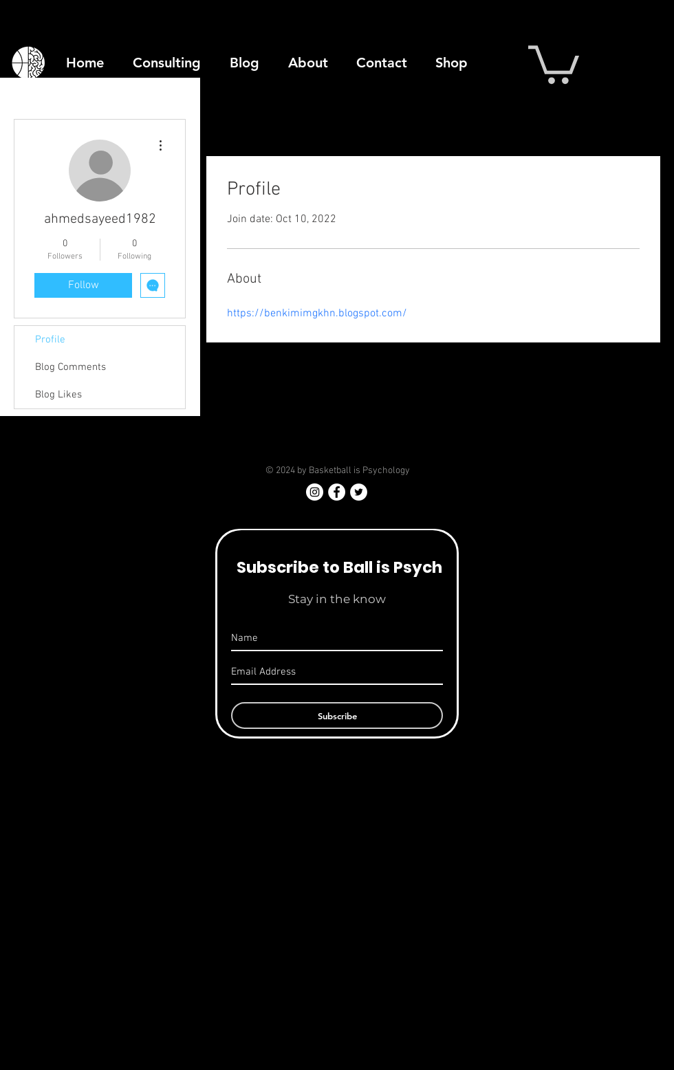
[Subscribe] (337, 715)
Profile (50, 340)
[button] (553, 62)
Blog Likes (58, 395)
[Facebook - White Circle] (336, 492)
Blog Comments (70, 367)
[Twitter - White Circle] (358, 492)
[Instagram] (314, 492)
